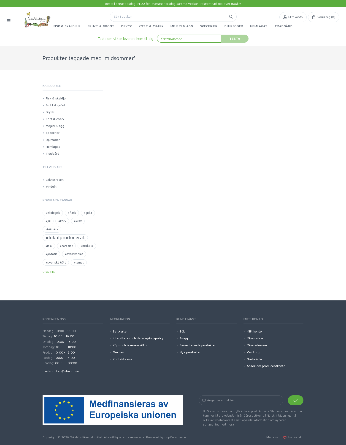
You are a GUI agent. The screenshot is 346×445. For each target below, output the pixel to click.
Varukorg (253, 352)
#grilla (88, 212)
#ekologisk (53, 212)
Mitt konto (254, 331)
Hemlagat (53, 146)
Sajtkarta (120, 331)
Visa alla (49, 272)
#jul (48, 221)
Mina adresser (257, 345)
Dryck (50, 112)
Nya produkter (190, 352)
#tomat (79, 262)
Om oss (118, 352)
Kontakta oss (122, 359)
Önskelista (254, 359)
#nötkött (87, 245)
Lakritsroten (55, 179)
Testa (234, 38)
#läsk (49, 245)
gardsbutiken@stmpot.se (61, 371)
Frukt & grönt (55, 105)
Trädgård (52, 153)
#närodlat (66, 245)
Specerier (52, 133)
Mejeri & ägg (55, 126)
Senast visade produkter (198, 345)
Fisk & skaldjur (56, 98)
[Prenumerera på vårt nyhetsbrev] (241, 400)
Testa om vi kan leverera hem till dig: (126, 38)
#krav (78, 221)
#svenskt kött (56, 262)
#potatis (51, 254)
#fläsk (72, 212)
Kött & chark (55, 119)
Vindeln (51, 186)
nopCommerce (175, 437)
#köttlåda (52, 229)
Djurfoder (53, 140)
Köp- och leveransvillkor (130, 345)
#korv (62, 221)
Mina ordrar (255, 338)
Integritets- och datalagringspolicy (138, 338)
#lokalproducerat (65, 237)
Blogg (184, 338)
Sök (182, 331)
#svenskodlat (74, 254)
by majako (295, 437)
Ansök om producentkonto (266, 366)
